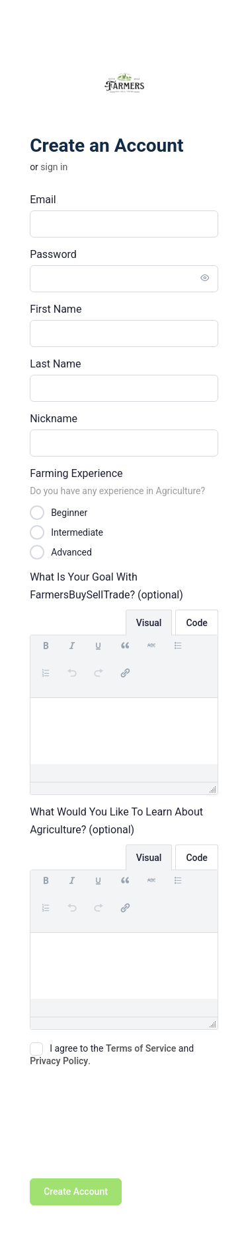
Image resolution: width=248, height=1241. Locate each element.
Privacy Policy (59, 1061)
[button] (45, 652)
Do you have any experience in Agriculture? (117, 491)
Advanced (71, 551)
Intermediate (77, 531)
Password (53, 254)
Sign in (53, 167)
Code (196, 623)
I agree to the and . (112, 1054)
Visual (149, 623)
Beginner (69, 512)
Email (43, 199)
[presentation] (46, 652)
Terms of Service (141, 1048)
